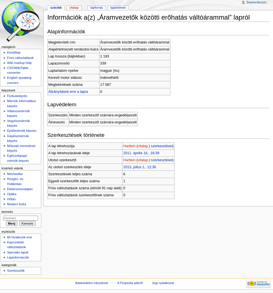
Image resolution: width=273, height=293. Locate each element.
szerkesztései (161, 146)
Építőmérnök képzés (21, 130)
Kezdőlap (13, 52)
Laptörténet (118, 7)
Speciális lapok (17, 252)
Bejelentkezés (257, 2)
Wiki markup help (19, 62)
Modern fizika (16, 204)
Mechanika (14, 174)
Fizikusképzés (17, 96)
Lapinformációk (18, 257)
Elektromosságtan (20, 189)
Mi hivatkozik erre (19, 237)
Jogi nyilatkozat (163, 283)
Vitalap (74, 7)
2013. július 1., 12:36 (139, 167)
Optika (11, 194)
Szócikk (56, 7)
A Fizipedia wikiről (130, 283)
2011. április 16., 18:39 (141, 153)
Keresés (7, 211)
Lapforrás (97, 7)
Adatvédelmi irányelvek (91, 283)
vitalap (143, 146)
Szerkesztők (15, 270)
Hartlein (129, 146)
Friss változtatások (20, 57)
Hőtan (11, 199)
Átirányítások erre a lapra (68, 92)
